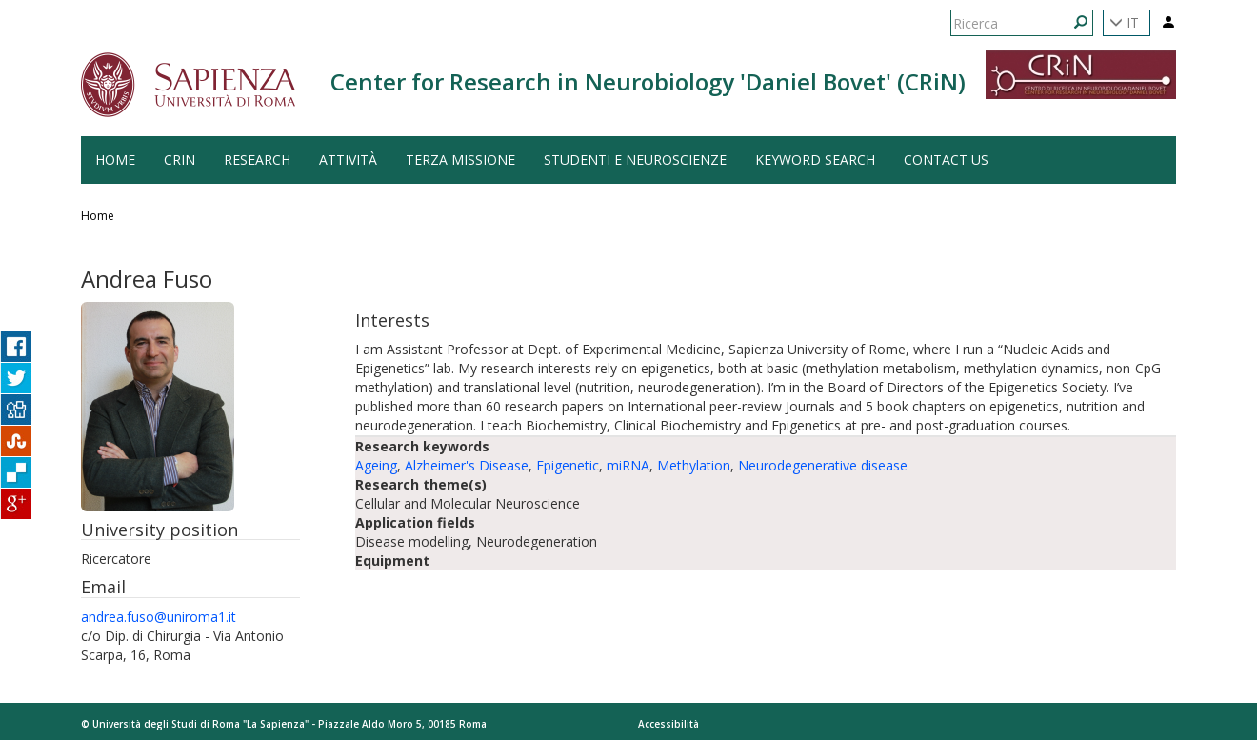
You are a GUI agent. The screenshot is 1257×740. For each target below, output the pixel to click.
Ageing (376, 465)
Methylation (693, 465)
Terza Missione (460, 159)
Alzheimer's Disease (467, 465)
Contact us (946, 159)
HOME (115, 159)
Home (97, 216)
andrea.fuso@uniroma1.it (158, 617)
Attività (348, 159)
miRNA (628, 465)
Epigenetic (567, 465)
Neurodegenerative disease (823, 465)
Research (257, 159)
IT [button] (1124, 22)
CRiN (179, 159)
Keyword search (815, 159)
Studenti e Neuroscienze (635, 159)
